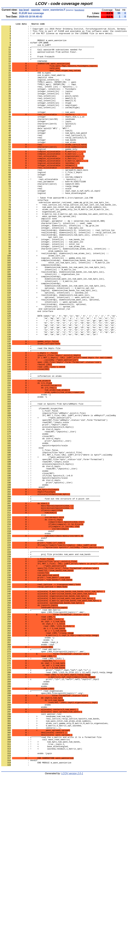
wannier (35, 9)
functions (79, 10)
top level (24, 9)
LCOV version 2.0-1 (72, 922)
